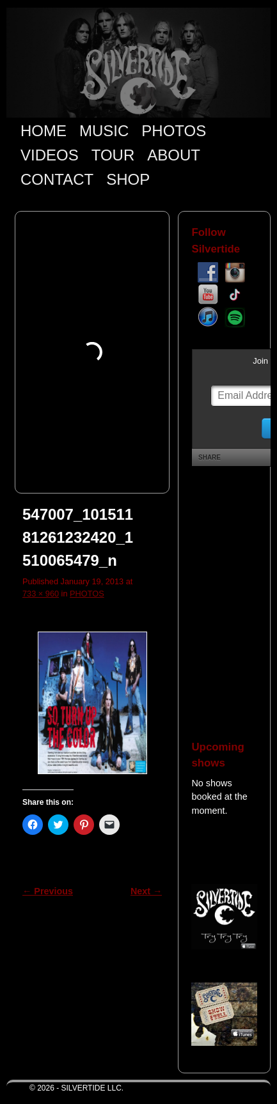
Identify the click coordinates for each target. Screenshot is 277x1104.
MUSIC (104, 130)
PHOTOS (173, 130)
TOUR (113, 155)
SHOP (128, 179)
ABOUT (173, 155)
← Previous (47, 891)
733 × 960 (40, 593)
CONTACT (56, 179)
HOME (43, 130)
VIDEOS (49, 155)
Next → (146, 891)
